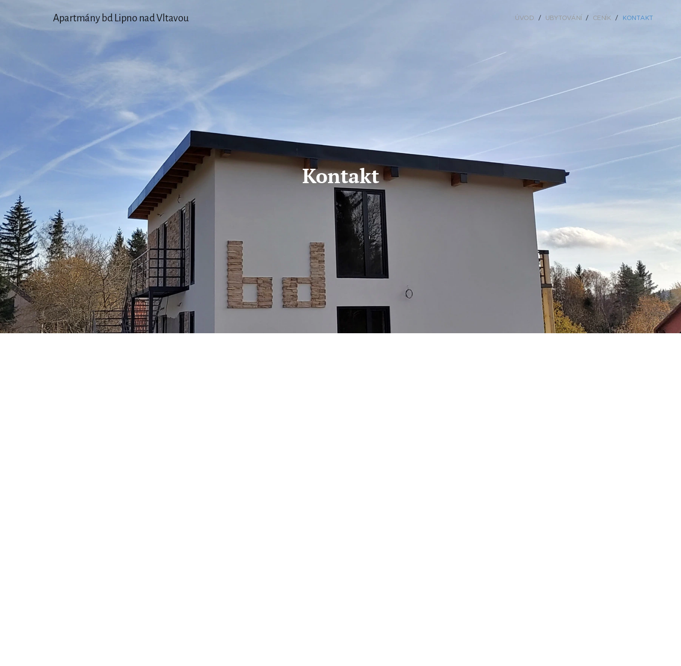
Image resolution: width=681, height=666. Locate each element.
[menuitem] (528, 18)
